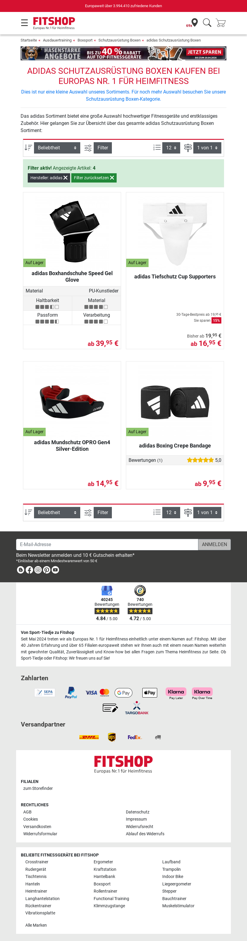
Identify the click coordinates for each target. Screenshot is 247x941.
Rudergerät (35, 869)
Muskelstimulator (178, 905)
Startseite (29, 40)
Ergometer (103, 862)
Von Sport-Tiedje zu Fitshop (47, 632)
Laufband (171, 862)
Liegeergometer (176, 884)
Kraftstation (105, 869)
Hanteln (32, 884)
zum (38, 788)
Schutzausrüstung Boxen (119, 40)
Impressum (136, 819)
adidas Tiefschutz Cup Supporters (175, 276)
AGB (27, 812)
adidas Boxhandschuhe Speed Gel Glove (72, 276)
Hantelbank (104, 876)
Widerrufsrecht (139, 826)
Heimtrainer (36, 891)
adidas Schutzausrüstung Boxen (173, 40)
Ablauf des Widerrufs (145, 833)
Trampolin (171, 869)
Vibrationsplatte (40, 913)
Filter (103, 148)
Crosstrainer (36, 862)
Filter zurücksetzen (94, 177)
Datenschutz (137, 812)
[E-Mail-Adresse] (107, 544)
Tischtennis (36, 876)
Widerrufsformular (40, 833)
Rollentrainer (105, 891)
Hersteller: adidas (48, 177)
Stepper (169, 891)
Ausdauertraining (57, 40)
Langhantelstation (42, 898)
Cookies (30, 819)
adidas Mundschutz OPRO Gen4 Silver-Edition (72, 445)
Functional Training (111, 898)
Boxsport (85, 40)
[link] (20, 571)
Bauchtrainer (174, 898)
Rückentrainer (38, 905)
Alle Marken (36, 925)
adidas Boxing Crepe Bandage (175, 445)
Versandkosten (37, 826)
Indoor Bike (172, 876)
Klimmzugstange (109, 905)
